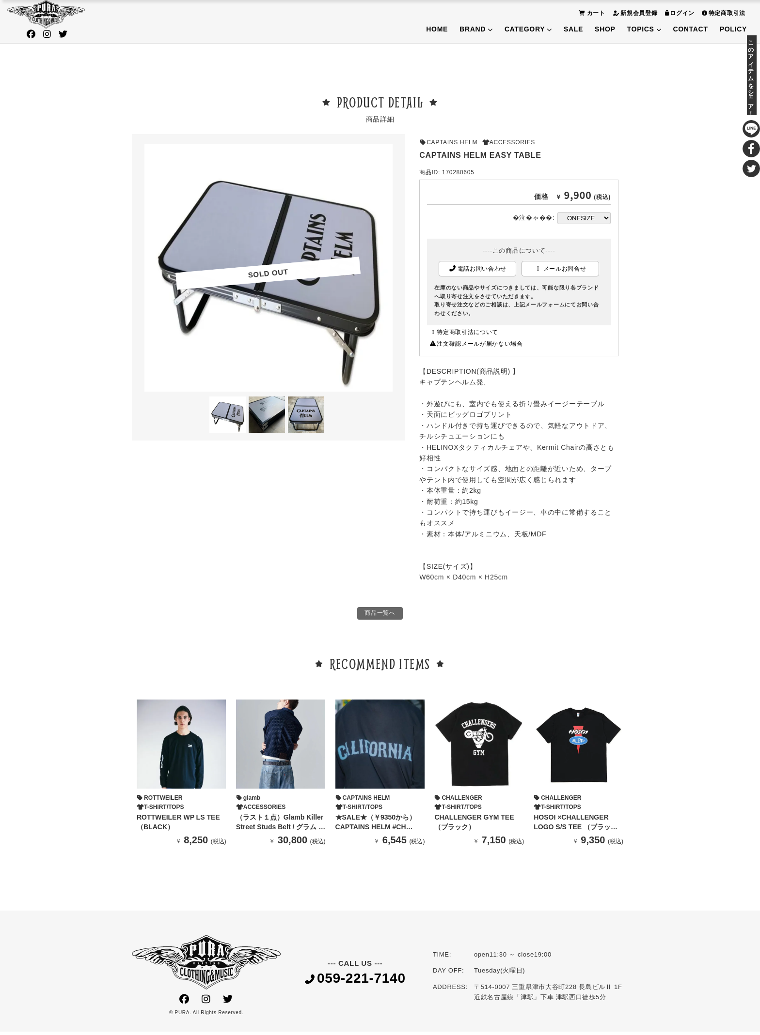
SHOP (605, 29)
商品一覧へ (380, 615)
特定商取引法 (722, 12)
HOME (437, 29)
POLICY (733, 29)
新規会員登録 (634, 12)
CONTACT (690, 29)
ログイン (679, 12)
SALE (573, 29)
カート (590, 12)
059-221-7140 (355, 982)
